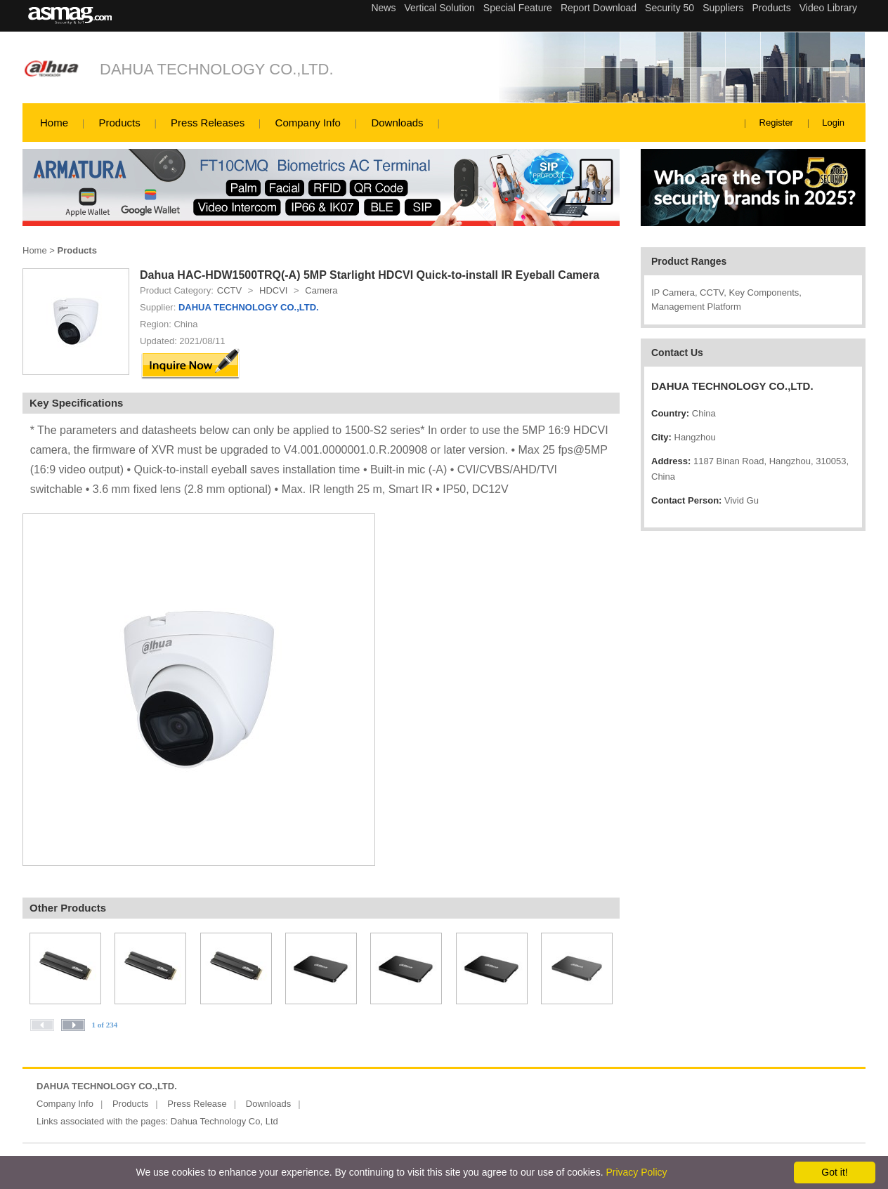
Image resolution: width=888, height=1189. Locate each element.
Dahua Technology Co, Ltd (224, 1121)
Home (54, 123)
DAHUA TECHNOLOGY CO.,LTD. (217, 69)
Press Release (197, 1103)
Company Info (308, 123)
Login (833, 122)
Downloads (397, 123)
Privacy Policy (636, 1172)
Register (776, 122)
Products (119, 123)
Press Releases (207, 123)
